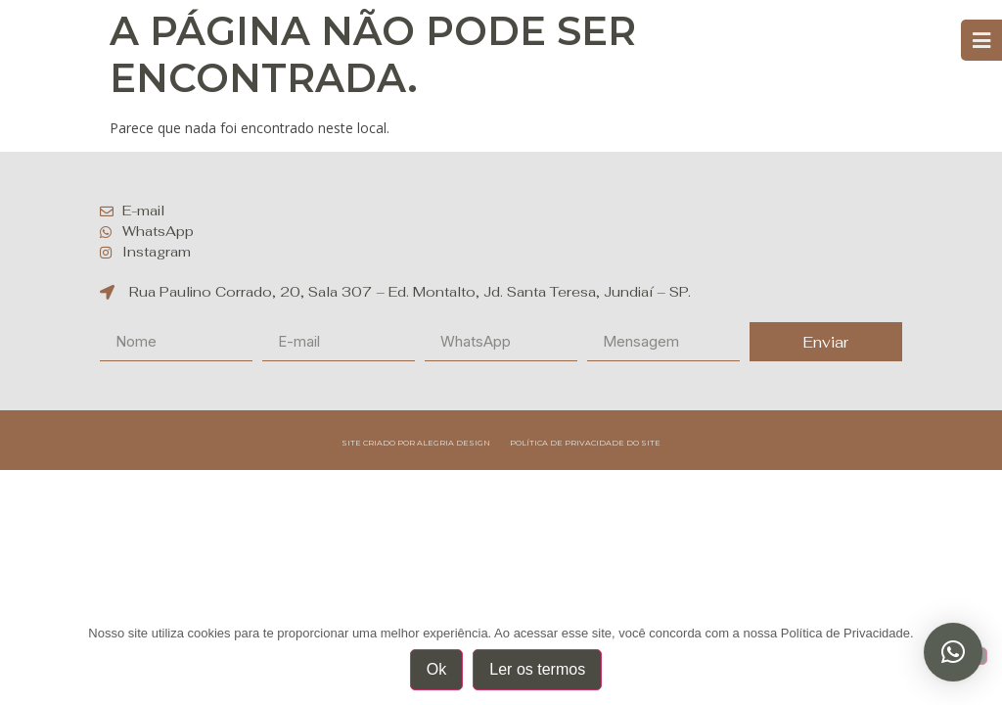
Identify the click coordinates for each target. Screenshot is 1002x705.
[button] (953, 652)
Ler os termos (537, 669)
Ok (436, 669)
